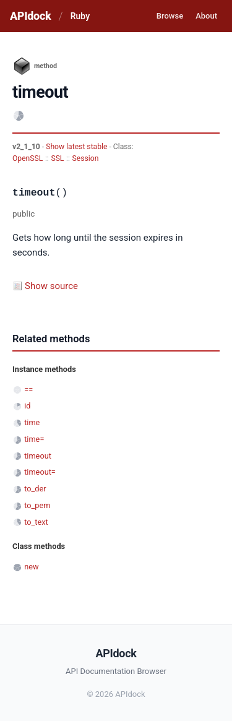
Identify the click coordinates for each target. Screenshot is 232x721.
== (28, 389)
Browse (170, 15)
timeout (37, 455)
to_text (36, 522)
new (31, 566)
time (32, 422)
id (27, 405)
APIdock (30, 15)
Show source (51, 285)
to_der (35, 488)
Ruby (80, 16)
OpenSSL (27, 158)
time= (34, 439)
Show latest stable (77, 146)
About (206, 15)
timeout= (40, 472)
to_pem (37, 505)
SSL (57, 158)
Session (85, 158)
